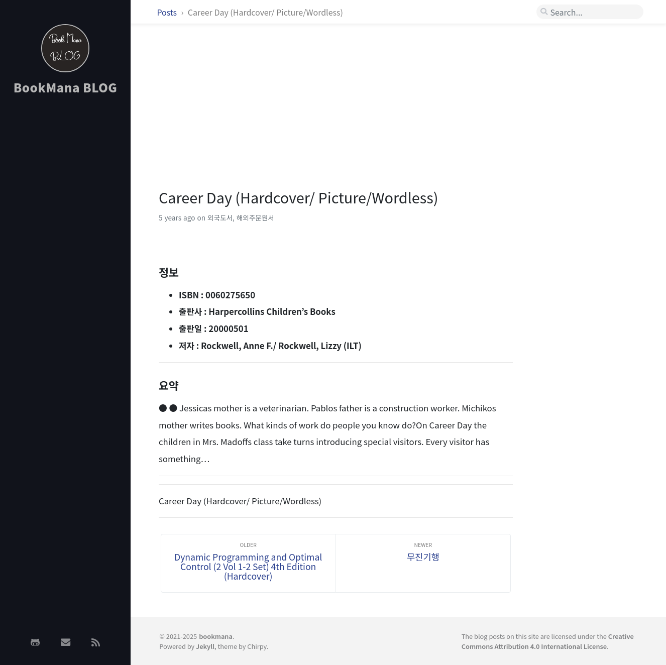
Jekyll (205, 646)
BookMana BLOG (66, 87)
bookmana (216, 636)
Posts (167, 12)
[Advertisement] (65, 262)
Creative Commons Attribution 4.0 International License (548, 640)
